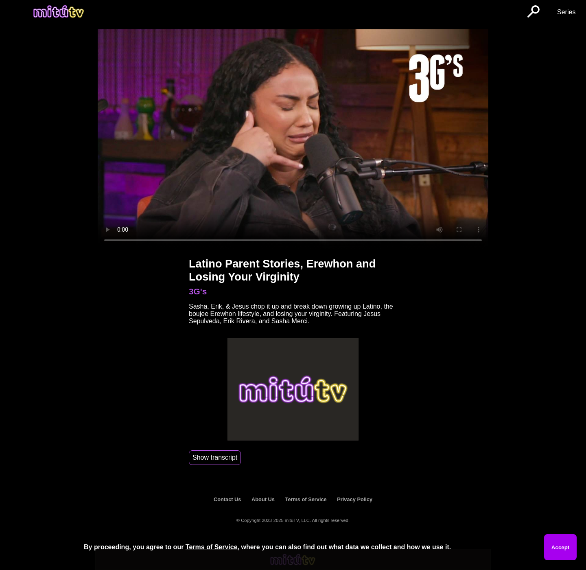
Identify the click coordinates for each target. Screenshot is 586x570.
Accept (560, 547)
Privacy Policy (354, 499)
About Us (263, 499)
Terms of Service (306, 499)
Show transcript (214, 457)
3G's (198, 291)
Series (566, 12)
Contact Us (227, 499)
